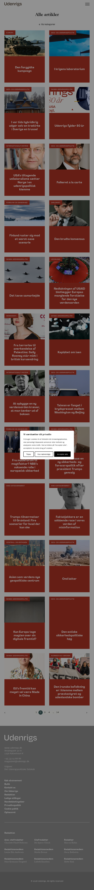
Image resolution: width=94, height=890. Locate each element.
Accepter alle (62, 454)
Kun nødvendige (44, 454)
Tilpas (28, 454)
